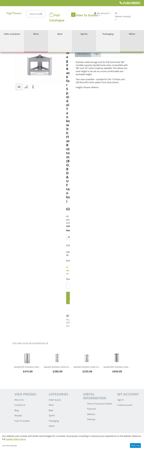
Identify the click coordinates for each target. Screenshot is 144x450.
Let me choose (9, 445)
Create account (124, 404)
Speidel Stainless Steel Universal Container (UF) (57, 366)
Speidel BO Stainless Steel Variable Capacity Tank (27, 366)
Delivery (91, 414)
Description (83, 53)
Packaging (108, 33)
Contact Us (19, 404)
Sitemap (91, 419)
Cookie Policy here (16, 439)
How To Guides (21, 420)
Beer (60, 33)
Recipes (18, 415)
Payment (91, 408)
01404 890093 (130, 3)
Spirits (84, 33)
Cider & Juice (55, 399)
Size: (68, 230)
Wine (36, 33)
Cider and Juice (12, 33)
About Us (19, 399)
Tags (96, 53)
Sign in (120, 399)
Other (132, 33)
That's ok (135, 445)
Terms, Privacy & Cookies (99, 403)
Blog (16, 410)
